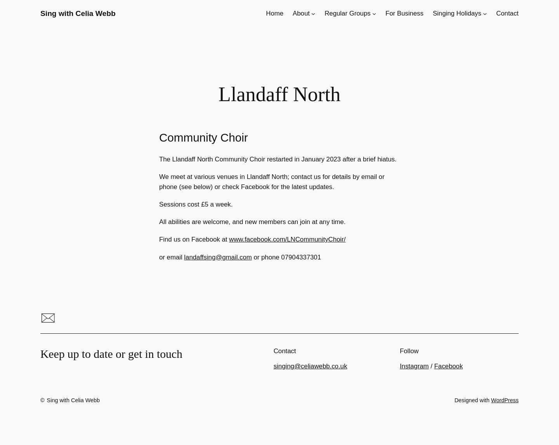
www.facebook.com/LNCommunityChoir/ (287, 239)
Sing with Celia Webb (78, 13)
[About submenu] (313, 14)
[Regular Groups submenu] (374, 14)
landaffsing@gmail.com (218, 257)
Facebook (448, 366)
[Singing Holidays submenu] (485, 14)
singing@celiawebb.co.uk (310, 366)
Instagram (414, 366)
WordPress (505, 400)
